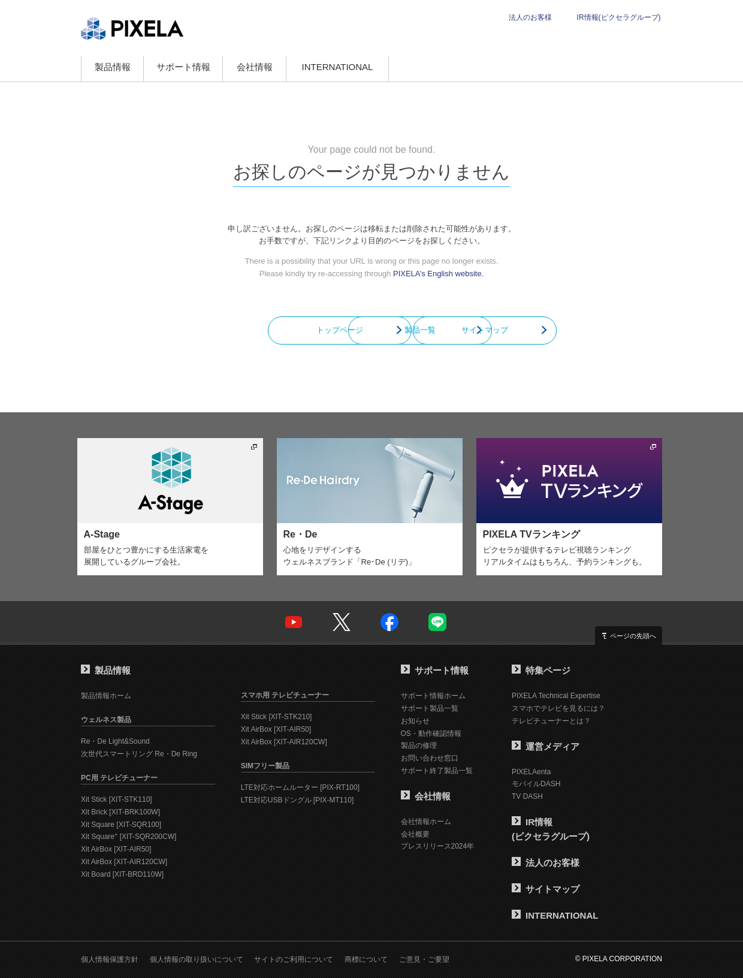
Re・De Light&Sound (115, 741)
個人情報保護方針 (109, 959)
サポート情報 (183, 67)
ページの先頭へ (633, 635)
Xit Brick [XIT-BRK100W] (120, 812)
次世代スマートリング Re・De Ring (139, 754)
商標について (366, 959)
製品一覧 (371, 329)
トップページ (209, 329)
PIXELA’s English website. (438, 273)
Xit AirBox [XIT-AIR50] (116, 849)
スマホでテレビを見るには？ (558, 708)
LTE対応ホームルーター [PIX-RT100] (300, 787)
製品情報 (113, 67)
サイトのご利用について (293, 959)
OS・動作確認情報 (431, 733)
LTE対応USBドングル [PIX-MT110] (297, 800)
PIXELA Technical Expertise (556, 696)
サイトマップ (533, 329)
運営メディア (545, 746)
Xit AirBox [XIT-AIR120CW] (124, 862)
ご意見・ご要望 (424, 959)
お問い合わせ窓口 (429, 758)
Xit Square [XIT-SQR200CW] (128, 836)
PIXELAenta (531, 772)
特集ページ (541, 670)
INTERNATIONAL (337, 67)
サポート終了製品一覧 (437, 770)
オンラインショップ (446, 69)
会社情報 (255, 67)
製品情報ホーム (106, 696)
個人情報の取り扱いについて (196, 959)
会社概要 (415, 834)
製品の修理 (419, 745)
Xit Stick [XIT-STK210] (276, 717)
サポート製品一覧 (429, 708)
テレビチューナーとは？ (551, 721)
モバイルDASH (536, 784)
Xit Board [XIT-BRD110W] (122, 874)
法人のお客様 (530, 17)
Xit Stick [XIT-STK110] (116, 799)
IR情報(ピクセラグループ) (619, 17)
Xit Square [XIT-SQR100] (121, 824)
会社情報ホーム (426, 821)
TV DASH (527, 796)
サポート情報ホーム (433, 696)
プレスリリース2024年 (438, 846)
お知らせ (415, 721)
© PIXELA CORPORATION (618, 959)
